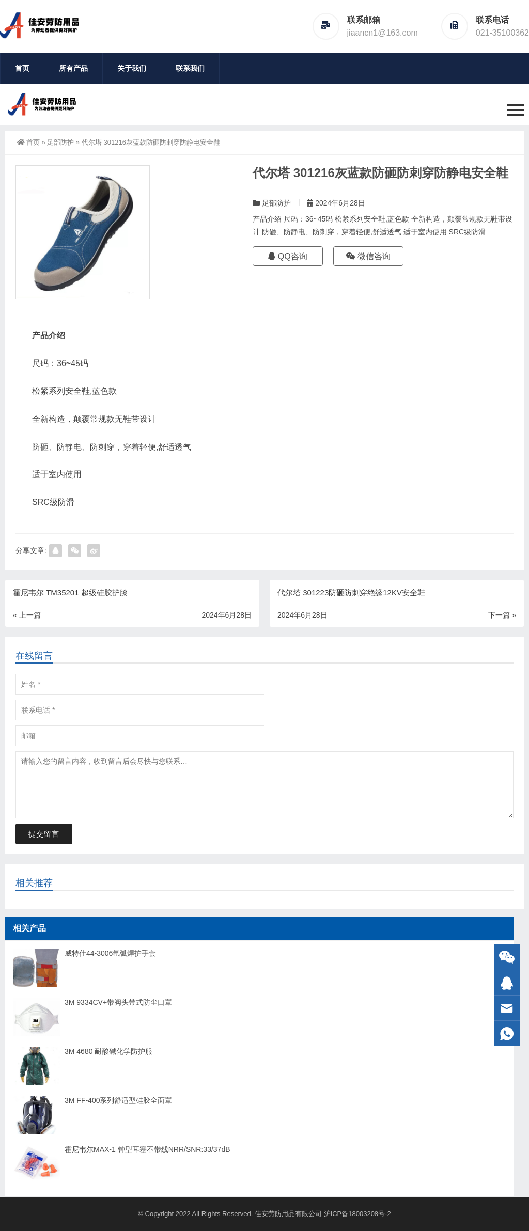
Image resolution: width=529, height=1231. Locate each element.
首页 (22, 68)
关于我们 (131, 68)
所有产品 (73, 68)
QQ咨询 (287, 256)
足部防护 (60, 142)
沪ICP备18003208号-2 (357, 1214)
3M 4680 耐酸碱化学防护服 (108, 1051)
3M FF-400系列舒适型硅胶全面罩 (118, 1100)
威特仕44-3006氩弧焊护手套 (110, 953)
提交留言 (43, 834)
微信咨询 (368, 256)
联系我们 (190, 68)
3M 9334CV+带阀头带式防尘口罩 (118, 1002)
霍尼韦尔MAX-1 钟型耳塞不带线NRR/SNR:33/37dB (147, 1149)
